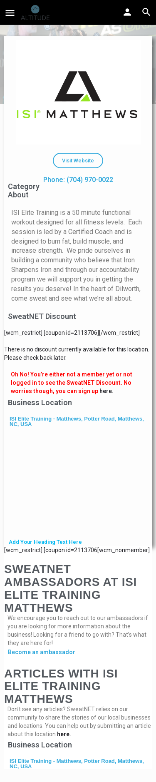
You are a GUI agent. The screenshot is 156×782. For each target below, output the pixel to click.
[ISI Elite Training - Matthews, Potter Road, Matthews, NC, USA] (78, 484)
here (63, 734)
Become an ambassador (41, 652)
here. (106, 391)
